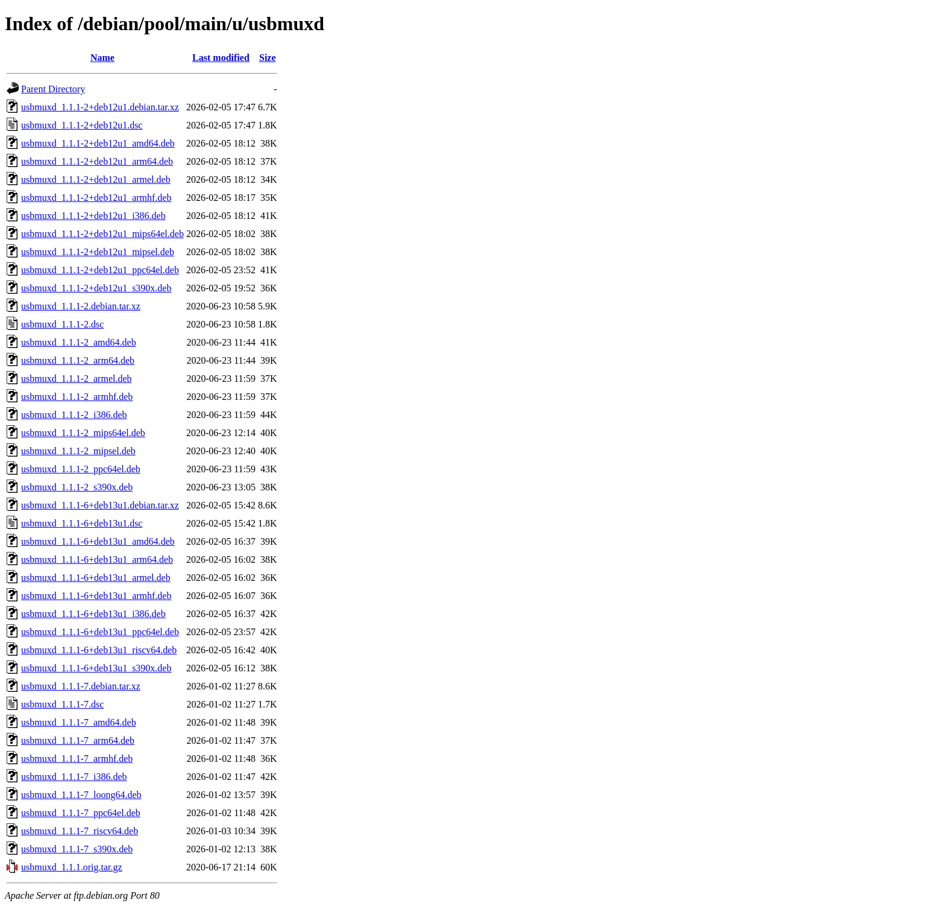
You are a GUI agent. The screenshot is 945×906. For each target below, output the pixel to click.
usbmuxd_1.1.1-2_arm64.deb (77, 360)
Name (102, 57)
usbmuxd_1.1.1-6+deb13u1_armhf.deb (96, 596)
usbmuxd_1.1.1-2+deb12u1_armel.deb (96, 179)
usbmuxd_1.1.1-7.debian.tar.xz (80, 686)
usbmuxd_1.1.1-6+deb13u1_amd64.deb (98, 541)
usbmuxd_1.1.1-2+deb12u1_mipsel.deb (97, 252)
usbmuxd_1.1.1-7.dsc (62, 704)
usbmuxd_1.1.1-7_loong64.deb (81, 795)
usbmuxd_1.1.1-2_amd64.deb (78, 342)
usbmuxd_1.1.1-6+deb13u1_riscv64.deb (99, 650)
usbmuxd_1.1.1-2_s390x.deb (77, 487)
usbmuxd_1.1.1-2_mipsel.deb (78, 451)
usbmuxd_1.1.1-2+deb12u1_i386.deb (93, 216)
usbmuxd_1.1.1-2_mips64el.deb (83, 433)
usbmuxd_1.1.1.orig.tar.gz (71, 867)
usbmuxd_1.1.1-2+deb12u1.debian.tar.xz (100, 107)
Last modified (221, 57)
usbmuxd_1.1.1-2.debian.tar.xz (80, 306)
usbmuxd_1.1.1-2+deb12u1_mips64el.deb (102, 234)
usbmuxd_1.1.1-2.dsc (62, 324)
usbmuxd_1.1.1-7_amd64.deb (78, 722)
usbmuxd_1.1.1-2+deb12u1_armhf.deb (96, 197)
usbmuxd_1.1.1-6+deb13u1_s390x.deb (96, 668)
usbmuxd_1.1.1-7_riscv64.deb (79, 831)
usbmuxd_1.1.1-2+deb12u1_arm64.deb (97, 161)
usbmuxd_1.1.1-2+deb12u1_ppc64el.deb (100, 270)
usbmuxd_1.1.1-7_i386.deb (74, 776)
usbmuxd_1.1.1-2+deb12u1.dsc (81, 125)
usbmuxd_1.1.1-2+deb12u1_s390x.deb (96, 288)
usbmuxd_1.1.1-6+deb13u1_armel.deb (96, 577)
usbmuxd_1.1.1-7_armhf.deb (77, 758)
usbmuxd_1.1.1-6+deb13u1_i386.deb (93, 614)
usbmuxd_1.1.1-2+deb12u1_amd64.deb (98, 143)
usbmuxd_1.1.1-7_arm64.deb (77, 740)
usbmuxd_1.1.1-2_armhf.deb (77, 396)
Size (267, 57)
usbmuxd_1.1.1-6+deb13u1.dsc (81, 523)
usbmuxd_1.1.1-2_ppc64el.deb (80, 469)
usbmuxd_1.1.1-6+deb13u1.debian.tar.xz (100, 505)
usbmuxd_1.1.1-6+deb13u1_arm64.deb (97, 559)
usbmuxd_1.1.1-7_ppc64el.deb (80, 813)
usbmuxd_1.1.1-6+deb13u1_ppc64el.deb (100, 632)
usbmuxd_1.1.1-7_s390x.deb (77, 849)
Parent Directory (53, 89)
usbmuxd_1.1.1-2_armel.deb (76, 378)
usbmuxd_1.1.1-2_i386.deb (74, 415)
